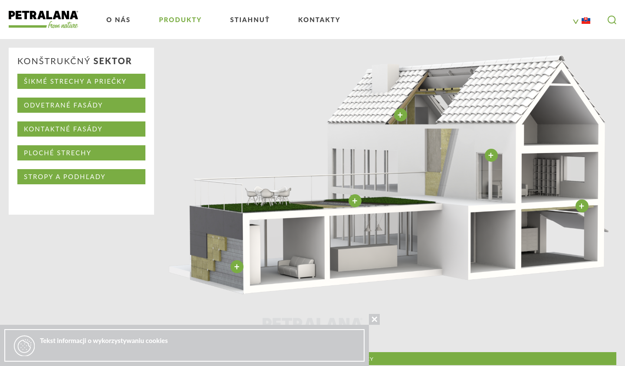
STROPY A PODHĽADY (65, 176)
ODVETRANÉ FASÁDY (63, 105)
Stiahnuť (250, 19)
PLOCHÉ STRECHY (58, 153)
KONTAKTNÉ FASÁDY (63, 129)
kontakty (319, 19)
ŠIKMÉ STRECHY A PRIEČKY (75, 81)
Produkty (180, 19)
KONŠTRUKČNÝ (74, 61)
